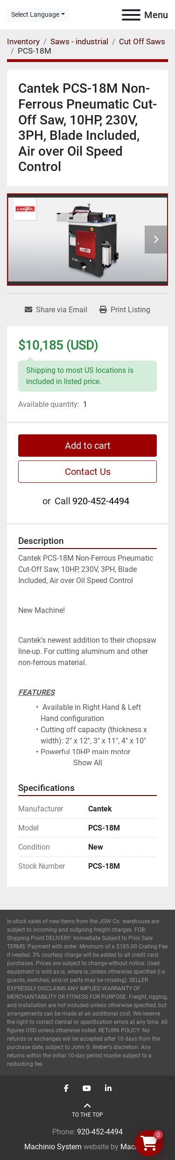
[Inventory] (23, 41)
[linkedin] (108, 1088)
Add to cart (88, 445)
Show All (87, 762)
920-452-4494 (100, 501)
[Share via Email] (56, 310)
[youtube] (87, 1088)
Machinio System (53, 1146)
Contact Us (88, 471)
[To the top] (87, 1110)
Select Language (35, 14)
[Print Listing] (124, 310)
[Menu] (131, 15)
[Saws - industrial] (79, 41)
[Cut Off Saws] (142, 41)
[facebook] (66, 1088)
